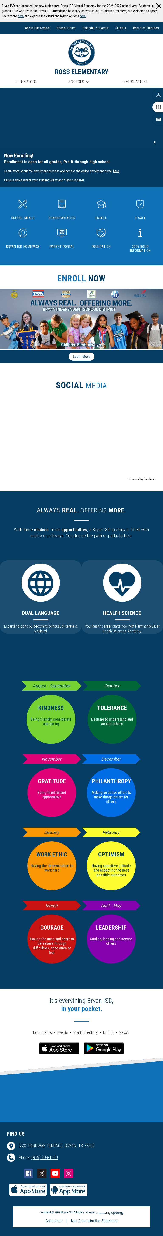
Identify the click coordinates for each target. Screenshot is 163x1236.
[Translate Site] (134, 81)
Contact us (54, 1221)
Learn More (81, 356)
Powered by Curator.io (142, 479)
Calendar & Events (95, 28)
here (21, 16)
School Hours (66, 28)
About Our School (37, 28)
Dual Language (40, 613)
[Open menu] (26, 81)
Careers (120, 28)
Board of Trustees (146, 28)
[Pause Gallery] (154, 142)
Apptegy (117, 1213)
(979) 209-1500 (44, 1157)
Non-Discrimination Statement (94, 1221)
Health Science (122, 613)
